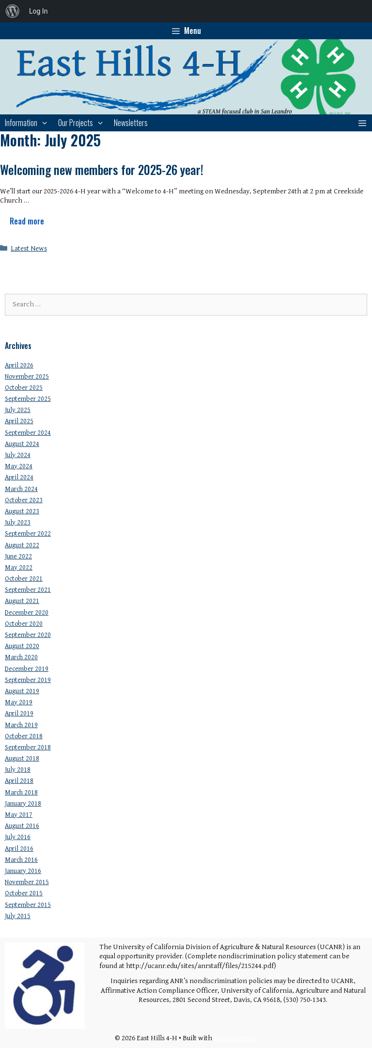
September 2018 (28, 747)
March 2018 (21, 792)
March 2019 (21, 725)
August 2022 (22, 545)
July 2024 (18, 455)
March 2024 (21, 489)
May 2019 (18, 702)
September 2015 (28, 905)
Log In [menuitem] (38, 11)
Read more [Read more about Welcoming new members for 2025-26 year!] (27, 221)
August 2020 (22, 646)
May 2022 (18, 568)
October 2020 (24, 624)
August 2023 (22, 511)
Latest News (29, 248)
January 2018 (23, 804)
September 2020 (28, 635)
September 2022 (28, 534)
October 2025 (24, 388)
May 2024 (18, 466)
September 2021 (28, 590)
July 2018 (18, 770)
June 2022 (18, 556)
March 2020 (21, 657)
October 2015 (24, 893)
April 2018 (19, 781)
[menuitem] (12, 11)
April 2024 (19, 477)
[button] (362, 122)
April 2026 (19, 365)
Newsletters (131, 122)
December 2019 (26, 669)
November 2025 (27, 377)
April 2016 (19, 849)
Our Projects (83, 122)
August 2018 (22, 758)
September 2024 (28, 433)
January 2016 (23, 871)
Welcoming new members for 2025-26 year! (101, 169)
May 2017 (18, 815)
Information (29, 122)
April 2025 (19, 421)
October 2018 (24, 736)
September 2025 (28, 399)
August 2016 (22, 826)
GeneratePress (236, 1038)
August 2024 (22, 444)
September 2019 (28, 680)
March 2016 (21, 860)
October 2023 (24, 500)
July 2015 (18, 916)
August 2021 (22, 601)
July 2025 (18, 410)
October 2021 (24, 579)
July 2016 (18, 837)
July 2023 (18, 522)
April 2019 (19, 713)
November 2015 (27, 882)
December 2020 (26, 613)
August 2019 (22, 691)
